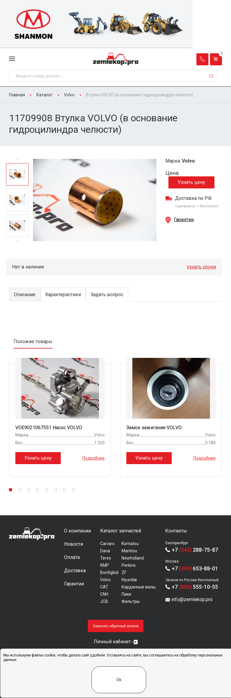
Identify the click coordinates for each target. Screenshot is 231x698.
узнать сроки (201, 267)
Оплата (72, 557)
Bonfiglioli (109, 572)
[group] (115, 24)
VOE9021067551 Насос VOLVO (48, 427)
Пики (126, 594)
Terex (105, 558)
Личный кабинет (112, 641)
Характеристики (63, 294)
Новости (73, 544)
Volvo (105, 579)
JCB (104, 601)
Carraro (107, 543)
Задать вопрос (107, 294)
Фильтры (131, 601)
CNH (104, 594)
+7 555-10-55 (195, 587)
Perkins (129, 565)
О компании (77, 531)
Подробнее (93, 458)
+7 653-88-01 (195, 568)
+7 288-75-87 (195, 550)
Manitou (129, 550)
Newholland (133, 558)
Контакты (176, 531)
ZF (124, 572)
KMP (104, 565)
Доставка (75, 570)
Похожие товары (33, 341)
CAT (104, 587)
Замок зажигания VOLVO (154, 427)
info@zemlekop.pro (192, 599)
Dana (105, 550)
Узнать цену (191, 182)
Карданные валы (139, 587)
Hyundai (129, 579)
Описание (24, 294)
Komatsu (130, 543)
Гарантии (184, 219)
